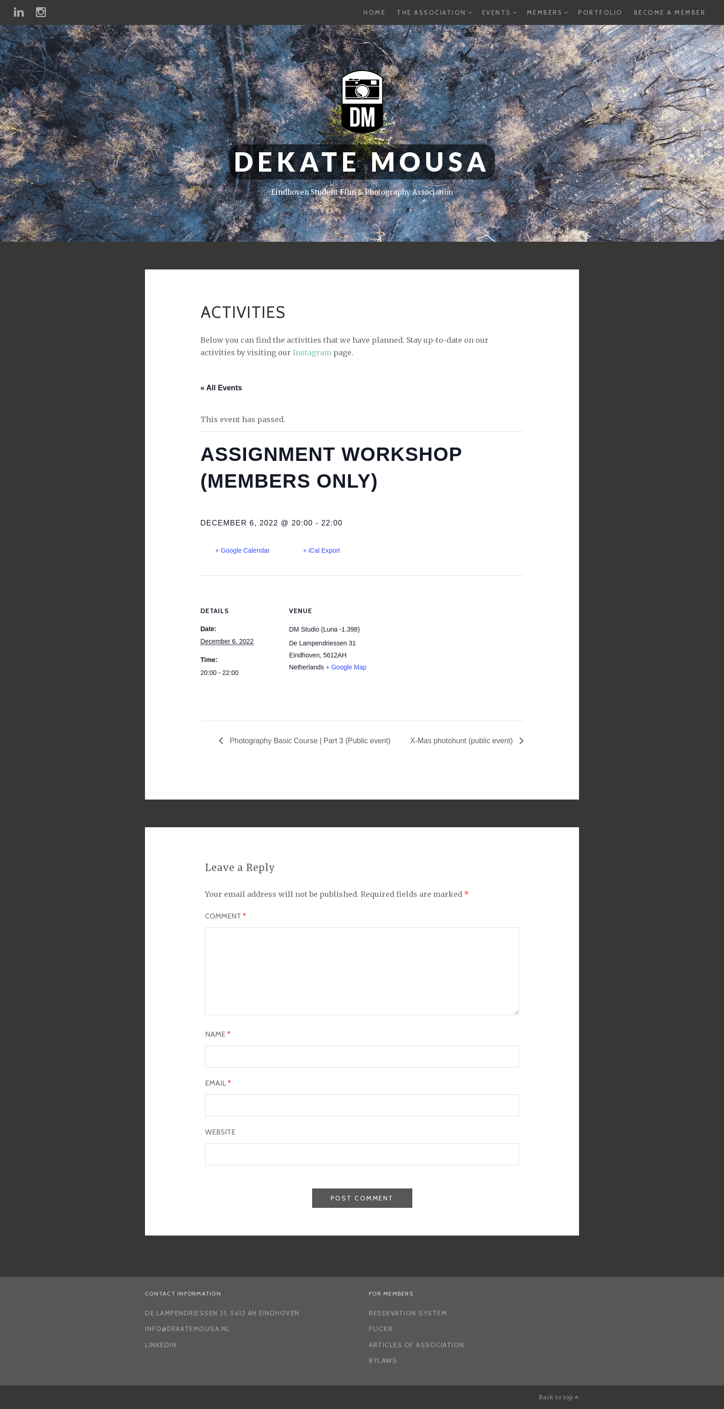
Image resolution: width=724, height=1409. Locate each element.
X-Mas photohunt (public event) (462, 741)
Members (545, 12)
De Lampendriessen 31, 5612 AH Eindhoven (222, 1313)
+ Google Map (346, 667)
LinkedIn (160, 1345)
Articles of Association (417, 1345)
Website (220, 1132)
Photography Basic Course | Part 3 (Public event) (309, 741)
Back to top (559, 1397)
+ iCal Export (321, 550)
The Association (431, 12)
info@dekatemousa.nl (187, 1329)
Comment (225, 916)
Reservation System (408, 1313)
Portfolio (600, 12)
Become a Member (670, 12)
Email (218, 1083)
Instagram (312, 352)
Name (217, 1034)
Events (496, 12)
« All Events (221, 388)
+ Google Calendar (242, 550)
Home (374, 12)
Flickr (380, 1329)
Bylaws (383, 1360)
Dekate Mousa (362, 161)
